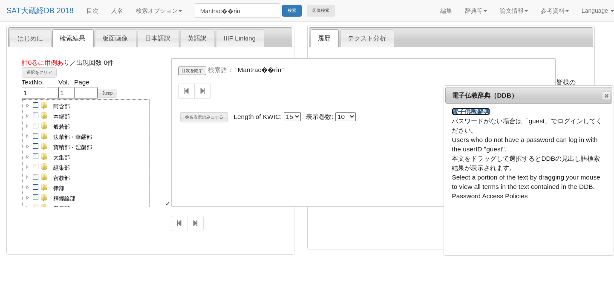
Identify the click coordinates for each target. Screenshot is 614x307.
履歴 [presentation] (324, 38)
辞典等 (476, 10)
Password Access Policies (490, 196)
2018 (65, 10)
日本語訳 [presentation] (157, 38)
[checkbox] (35, 105)
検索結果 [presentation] (72, 38)
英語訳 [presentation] (197, 38)
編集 (446, 10)
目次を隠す (192, 70)
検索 (292, 10)
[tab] (30, 37)
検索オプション (159, 10)
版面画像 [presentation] (115, 38)
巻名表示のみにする (204, 117)
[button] (27, 105)
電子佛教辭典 (471, 111)
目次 (92, 10)
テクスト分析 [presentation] (367, 38)
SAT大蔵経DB (30, 10)
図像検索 (320, 10)
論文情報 (514, 10)
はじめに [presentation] (30, 38)
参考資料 (555, 10)
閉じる (606, 95)
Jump (107, 93)
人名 (117, 10)
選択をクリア (39, 72)
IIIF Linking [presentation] (240, 38)
